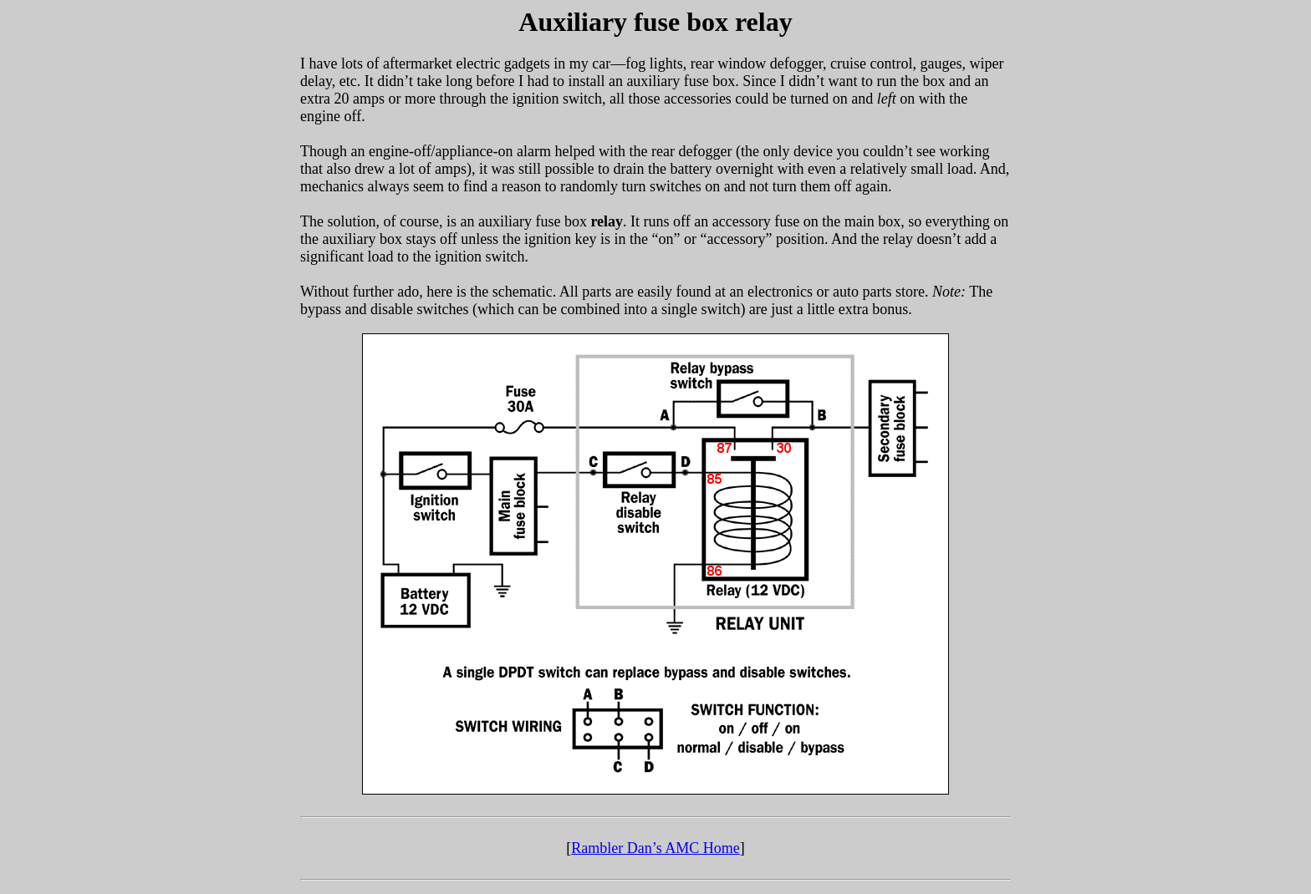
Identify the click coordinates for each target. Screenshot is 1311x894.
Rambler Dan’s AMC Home (655, 848)
